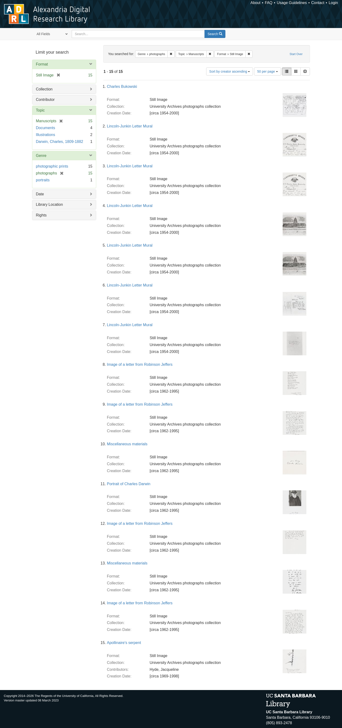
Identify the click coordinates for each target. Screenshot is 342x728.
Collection (44, 89)
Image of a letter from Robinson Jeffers (139, 364)
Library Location (49, 204)
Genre (41, 156)
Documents (45, 128)
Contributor (45, 100)
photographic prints (52, 166)
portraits (43, 180)
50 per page (267, 71)
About (256, 3)
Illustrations (45, 135)
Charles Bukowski (122, 87)
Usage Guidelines (292, 3)
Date (40, 194)
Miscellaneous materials (127, 444)
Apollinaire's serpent (124, 643)
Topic (40, 110)
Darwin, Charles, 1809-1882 (59, 142)
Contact (317, 3)
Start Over (296, 54)
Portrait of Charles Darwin (128, 484)
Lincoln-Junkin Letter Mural (129, 126)
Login (333, 3)
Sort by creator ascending (229, 71)
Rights (41, 215)
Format (42, 64)
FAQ (268, 3)
